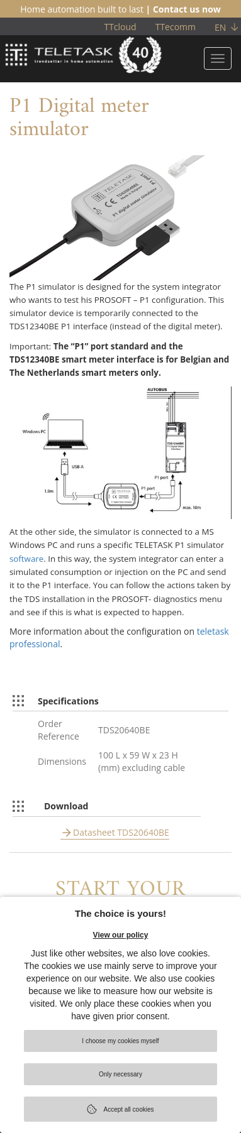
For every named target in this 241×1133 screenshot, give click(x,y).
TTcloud (120, 27)
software (26, 558)
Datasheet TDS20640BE (121, 832)
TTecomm (175, 27)
